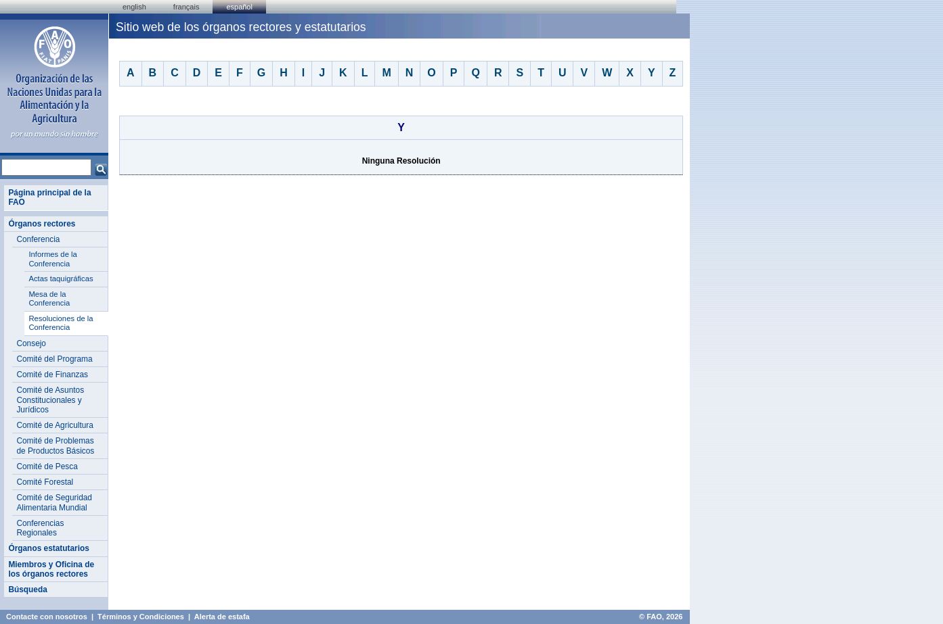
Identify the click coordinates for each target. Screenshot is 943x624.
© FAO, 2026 (660, 617)
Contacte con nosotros (46, 617)
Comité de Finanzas (52, 374)
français (186, 7)
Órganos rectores (41, 224)
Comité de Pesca (46, 466)
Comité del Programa (54, 359)
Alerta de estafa (222, 617)
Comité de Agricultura (54, 425)
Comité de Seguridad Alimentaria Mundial (54, 502)
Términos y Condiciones (140, 617)
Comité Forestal (44, 482)
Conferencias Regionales (40, 528)
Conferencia (38, 239)
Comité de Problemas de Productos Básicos (55, 445)
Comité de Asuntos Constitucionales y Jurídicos (50, 399)
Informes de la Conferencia (52, 259)
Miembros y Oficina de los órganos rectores (51, 569)
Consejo (31, 343)
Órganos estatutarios (48, 548)
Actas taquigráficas (60, 278)
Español (239, 7)
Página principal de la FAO (49, 197)
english (134, 7)
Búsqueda (27, 589)
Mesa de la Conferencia (49, 299)
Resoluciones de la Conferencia (60, 323)
